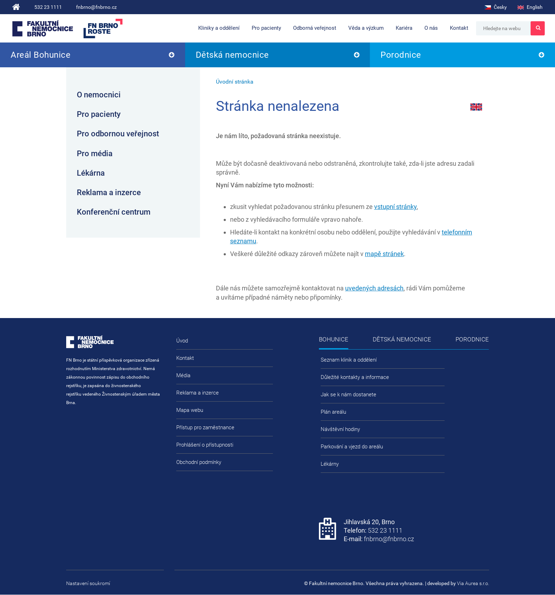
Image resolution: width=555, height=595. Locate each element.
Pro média (95, 153)
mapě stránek (384, 253)
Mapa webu (189, 410)
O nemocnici (99, 94)
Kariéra (404, 28)
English (530, 7)
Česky (496, 7)
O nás (431, 28)
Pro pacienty (266, 28)
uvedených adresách (374, 288)
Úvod (182, 341)
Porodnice (401, 55)
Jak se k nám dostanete (348, 394)
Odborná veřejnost (314, 28)
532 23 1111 (48, 7)
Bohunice (333, 339)
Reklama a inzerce (109, 192)
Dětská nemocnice (232, 55)
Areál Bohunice (40, 55)
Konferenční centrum (113, 212)
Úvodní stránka (234, 81)
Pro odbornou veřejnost (118, 133)
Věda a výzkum (366, 28)
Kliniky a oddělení (219, 28)
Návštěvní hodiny (340, 429)
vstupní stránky (395, 206)
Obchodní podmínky (198, 462)
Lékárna (91, 173)
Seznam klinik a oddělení (349, 360)
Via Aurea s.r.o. (473, 583)
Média (183, 375)
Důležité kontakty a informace (355, 377)
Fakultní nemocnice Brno (42, 28)
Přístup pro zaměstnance (205, 427)
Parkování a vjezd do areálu (352, 446)
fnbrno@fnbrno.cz (96, 7)
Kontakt (459, 28)
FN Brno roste (103, 28)
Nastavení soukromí (88, 583)
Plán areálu (333, 412)
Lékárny (330, 464)
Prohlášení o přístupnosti (204, 445)
